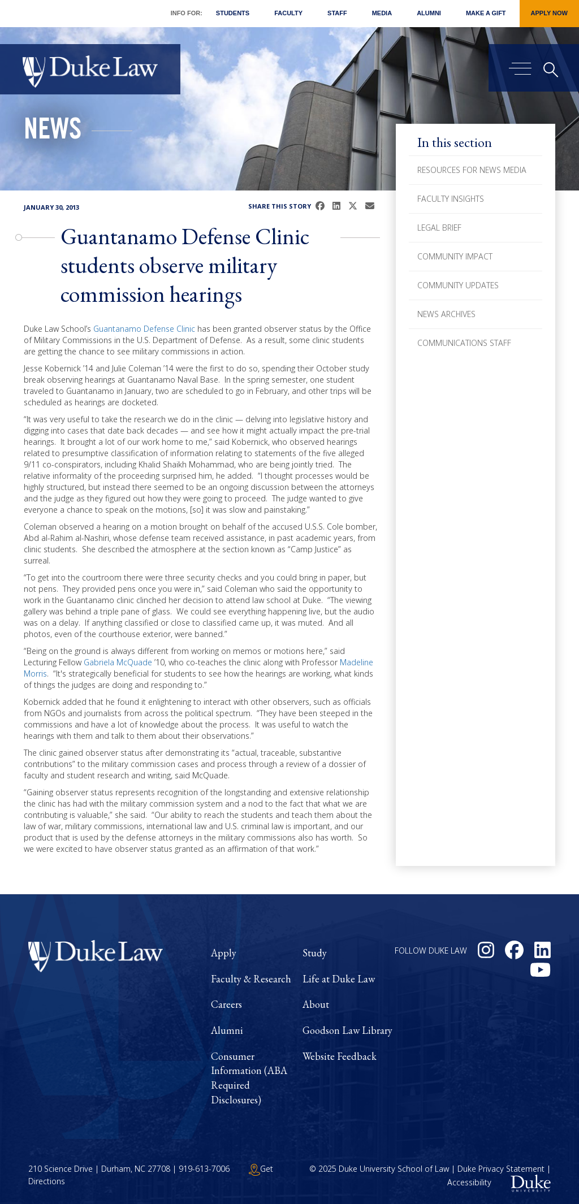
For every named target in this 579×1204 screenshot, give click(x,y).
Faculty (288, 13)
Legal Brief (439, 227)
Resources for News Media (471, 169)
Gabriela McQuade (118, 662)
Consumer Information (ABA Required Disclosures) (249, 1078)
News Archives (446, 314)
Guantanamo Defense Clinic (144, 328)
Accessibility (469, 1182)
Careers (226, 1004)
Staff (337, 13)
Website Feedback (340, 1056)
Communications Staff (464, 342)
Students (232, 13)
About (316, 1004)
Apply (223, 952)
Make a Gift (486, 13)
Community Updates (458, 285)
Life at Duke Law (339, 978)
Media (382, 13)
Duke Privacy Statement (501, 1168)
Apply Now (549, 13)
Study (315, 952)
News (52, 132)
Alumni (429, 13)
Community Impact (454, 256)
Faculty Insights (450, 198)
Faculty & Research (251, 978)
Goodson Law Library (347, 1030)
